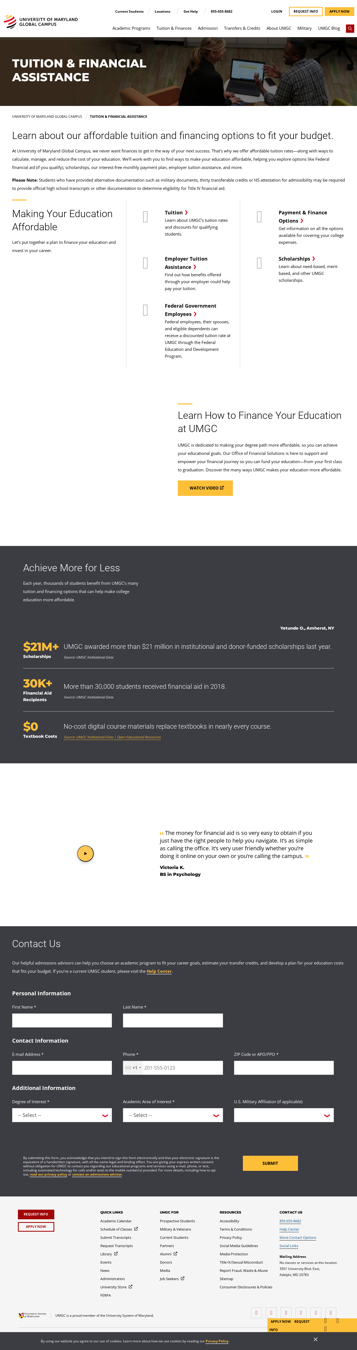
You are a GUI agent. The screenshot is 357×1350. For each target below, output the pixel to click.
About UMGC (279, 28)
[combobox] (133, 1068)
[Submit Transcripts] (115, 1237)
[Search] (350, 28)
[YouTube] (332, 1310)
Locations (163, 11)
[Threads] (317, 1310)
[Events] (105, 1262)
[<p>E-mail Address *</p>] (62, 1068)
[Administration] (112, 1278)
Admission (208, 28)
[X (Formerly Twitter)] (302, 1310)
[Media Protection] (234, 1253)
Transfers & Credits (242, 28)
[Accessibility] (229, 1220)
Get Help (191, 11)
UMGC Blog (329, 28)
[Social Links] (289, 1245)
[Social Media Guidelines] (239, 1245)
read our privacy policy (48, 1174)
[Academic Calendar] (115, 1220)
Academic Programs (131, 28)
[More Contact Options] (298, 1237)
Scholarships (294, 258)
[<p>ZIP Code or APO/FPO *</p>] (284, 1068)
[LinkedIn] (273, 1310)
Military (304, 28)
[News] (104, 1270)
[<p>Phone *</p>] (173, 1068)
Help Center (159, 971)
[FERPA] (105, 1295)
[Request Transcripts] (116, 1245)
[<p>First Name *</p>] (62, 1020)
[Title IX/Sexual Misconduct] (241, 1262)
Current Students (129, 11)
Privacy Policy (217, 1341)
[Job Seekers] (172, 1278)
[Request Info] (36, 1214)
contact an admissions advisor (97, 1174)
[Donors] (166, 1262)
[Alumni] (169, 1253)
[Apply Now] (36, 1227)
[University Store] (116, 1287)
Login (276, 11)
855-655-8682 (221, 11)
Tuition (174, 212)
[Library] (109, 1253)
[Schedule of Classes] (119, 1229)
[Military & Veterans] (175, 1229)
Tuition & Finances (174, 28)
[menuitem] (131, 30)
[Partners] (167, 1245)
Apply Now (281, 1321)
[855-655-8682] (290, 1220)
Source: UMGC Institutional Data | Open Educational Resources (112, 737)
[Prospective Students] (177, 1220)
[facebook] (258, 1310)
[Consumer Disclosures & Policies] (246, 1287)
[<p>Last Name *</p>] (173, 1020)
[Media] (165, 1270)
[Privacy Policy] (231, 1237)
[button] (85, 853)
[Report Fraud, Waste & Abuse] (244, 1270)
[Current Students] (174, 1237)
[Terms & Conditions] (236, 1229)
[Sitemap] (226, 1278)
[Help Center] (289, 1229)
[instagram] (287, 1310)
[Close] (315, 1339)
